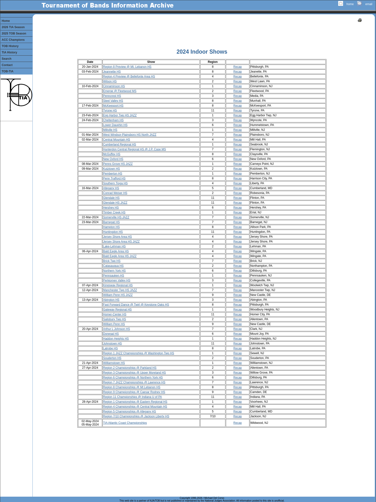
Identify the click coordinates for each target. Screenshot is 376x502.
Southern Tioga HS (115, 183)
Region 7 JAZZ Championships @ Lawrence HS (134, 382)
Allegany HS (111, 188)
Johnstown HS (112, 343)
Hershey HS (111, 207)
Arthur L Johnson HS (116, 329)
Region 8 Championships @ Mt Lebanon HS (131, 387)
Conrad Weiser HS (115, 193)
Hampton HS (111, 227)
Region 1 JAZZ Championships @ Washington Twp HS (138, 353)
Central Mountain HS (116, 139)
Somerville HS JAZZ (116, 217)
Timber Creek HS (114, 212)
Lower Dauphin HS (115, 125)
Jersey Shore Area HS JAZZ (121, 241)
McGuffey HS (111, 154)
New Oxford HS (113, 159)
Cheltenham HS (113, 120)
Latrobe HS (110, 348)
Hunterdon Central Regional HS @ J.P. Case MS (134, 149)
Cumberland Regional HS (119, 144)
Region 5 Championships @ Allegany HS (129, 411)
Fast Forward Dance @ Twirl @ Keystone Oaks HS (136, 304)
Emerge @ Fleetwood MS (119, 91)
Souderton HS (112, 358)
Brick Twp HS (111, 261)
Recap (237, 66)
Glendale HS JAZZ (115, 202)
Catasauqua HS (113, 266)
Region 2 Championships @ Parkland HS (129, 367)
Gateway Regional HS (117, 309)
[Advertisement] (202, 34)
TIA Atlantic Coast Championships (125, 423)
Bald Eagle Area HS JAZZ (119, 256)
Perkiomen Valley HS (116, 280)
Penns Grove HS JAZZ (118, 164)
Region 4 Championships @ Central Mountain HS (135, 406)
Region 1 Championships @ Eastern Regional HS (135, 401)
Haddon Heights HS (116, 338)
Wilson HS (110, 81)
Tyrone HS (110, 110)
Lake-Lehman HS (114, 246)
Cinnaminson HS (114, 86)
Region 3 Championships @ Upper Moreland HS (134, 372)
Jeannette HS (112, 71)
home (350, 4)
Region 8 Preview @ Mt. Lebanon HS (127, 66)
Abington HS (111, 299)
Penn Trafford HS (114, 178)
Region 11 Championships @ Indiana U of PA (132, 397)
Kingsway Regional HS (118, 285)
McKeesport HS (113, 105)
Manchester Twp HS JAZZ (120, 290)
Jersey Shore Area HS (117, 236)
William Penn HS (114, 324)
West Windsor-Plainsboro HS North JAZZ (129, 134)
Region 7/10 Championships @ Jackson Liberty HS (136, 416)
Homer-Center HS (114, 314)
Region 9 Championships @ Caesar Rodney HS (134, 392)
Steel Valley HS (113, 100)
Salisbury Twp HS (114, 319)
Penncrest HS (112, 96)
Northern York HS (114, 270)
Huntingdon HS (113, 232)
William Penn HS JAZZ (118, 295)
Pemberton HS (112, 173)
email (368, 4)
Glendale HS (111, 198)
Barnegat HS (111, 222)
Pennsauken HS (113, 275)
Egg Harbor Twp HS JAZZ (120, 115)
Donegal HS (111, 333)
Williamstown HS (114, 363)
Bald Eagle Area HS (116, 251)
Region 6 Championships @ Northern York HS (133, 377)
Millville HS (110, 130)
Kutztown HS (111, 168)
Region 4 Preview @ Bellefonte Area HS (129, 76)
